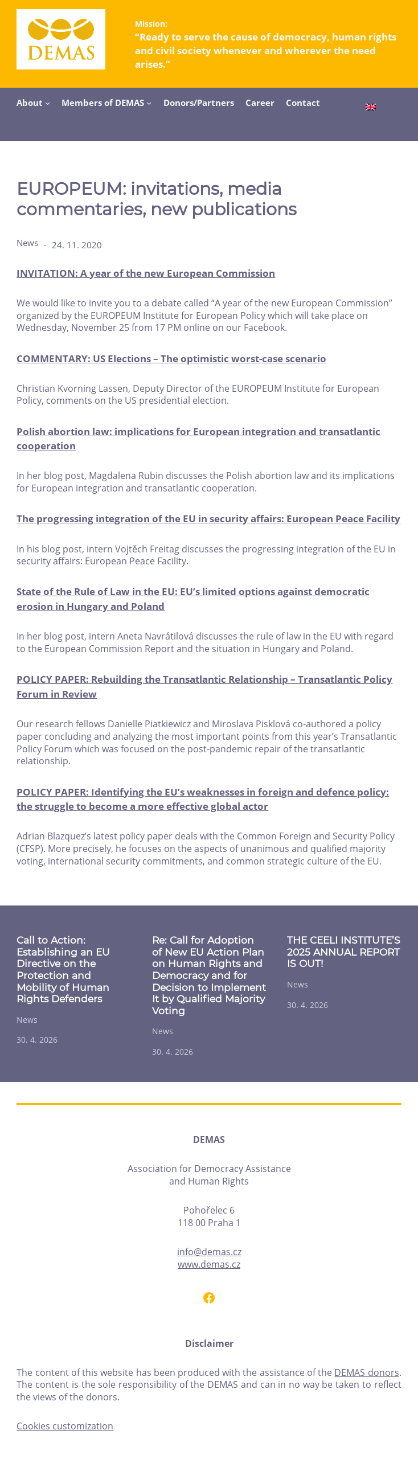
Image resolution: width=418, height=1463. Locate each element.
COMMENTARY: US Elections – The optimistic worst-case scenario (171, 358)
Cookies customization (65, 1426)
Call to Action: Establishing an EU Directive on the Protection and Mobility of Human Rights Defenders (63, 970)
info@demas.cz (209, 1251)
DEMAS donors (366, 1372)
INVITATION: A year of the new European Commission (146, 273)
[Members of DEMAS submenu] (148, 102)
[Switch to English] (371, 108)
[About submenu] (47, 102)
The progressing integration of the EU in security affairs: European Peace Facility (208, 518)
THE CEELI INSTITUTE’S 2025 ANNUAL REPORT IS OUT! (343, 952)
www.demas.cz (209, 1264)
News (27, 242)
